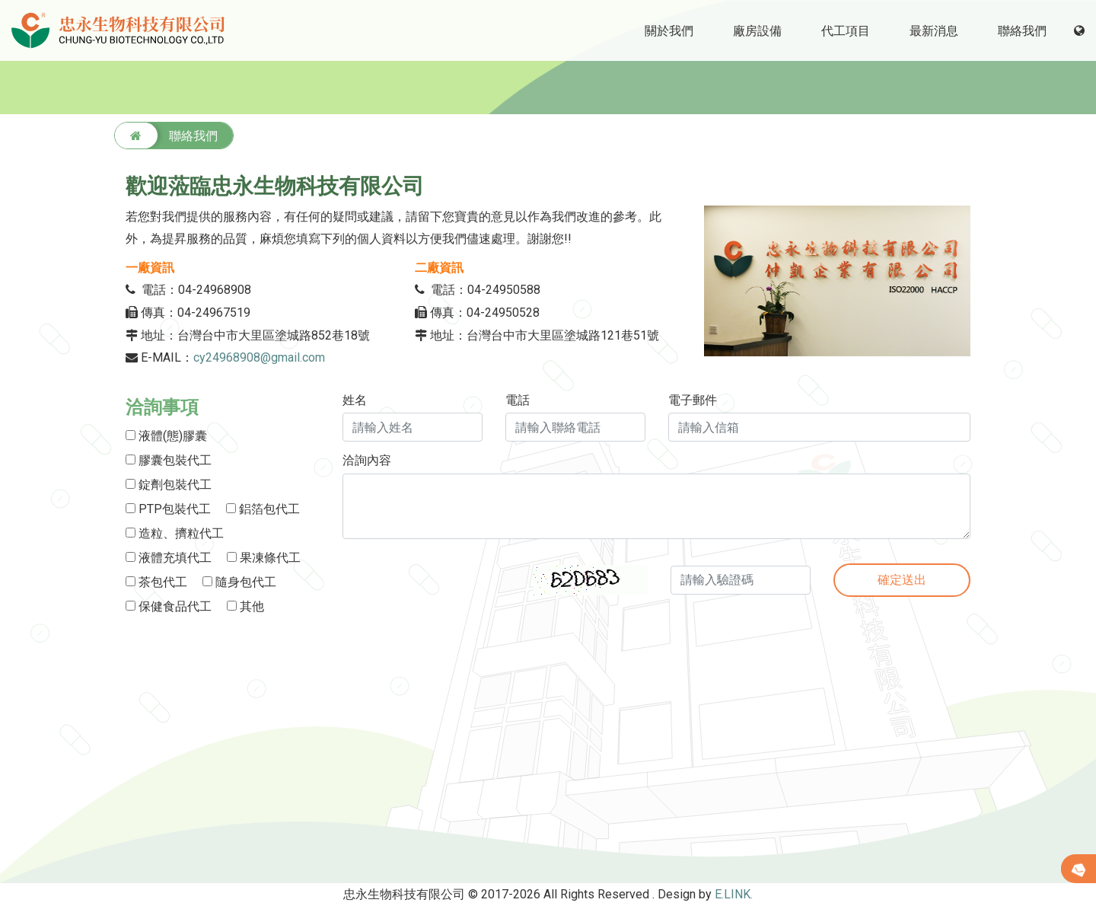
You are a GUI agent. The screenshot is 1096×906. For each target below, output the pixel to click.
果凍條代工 (264, 557)
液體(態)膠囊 (166, 436)
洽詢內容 (366, 460)
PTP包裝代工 (168, 509)
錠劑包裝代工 (169, 484)
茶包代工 (156, 582)
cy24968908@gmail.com (260, 357)
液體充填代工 (169, 557)
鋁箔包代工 (263, 509)
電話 (517, 400)
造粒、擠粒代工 (175, 533)
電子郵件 (692, 400)
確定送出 (902, 580)
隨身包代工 (239, 582)
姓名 (354, 400)
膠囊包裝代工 (169, 460)
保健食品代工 (169, 606)
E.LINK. (734, 894)
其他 (245, 606)
